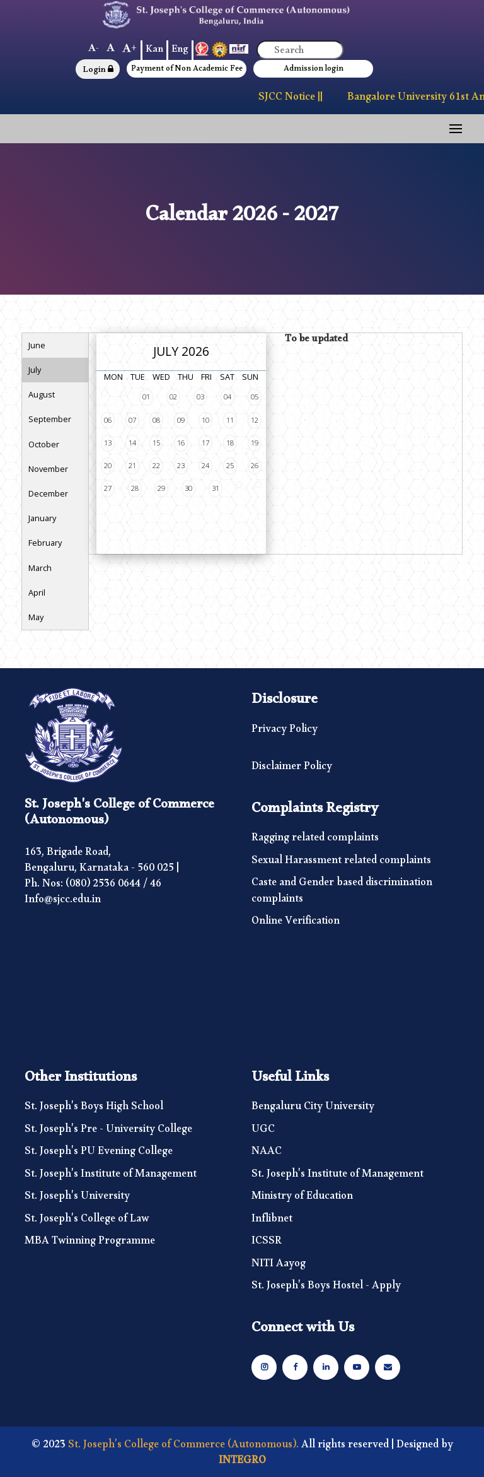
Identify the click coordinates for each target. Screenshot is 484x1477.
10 (205, 420)
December (48, 493)
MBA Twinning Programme (90, 1243)
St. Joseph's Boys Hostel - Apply (326, 1288)
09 (181, 420)
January (42, 518)
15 (156, 442)
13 (108, 442)
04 (227, 396)
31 (215, 488)
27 (108, 488)
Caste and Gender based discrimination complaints (341, 893)
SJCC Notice (287, 99)
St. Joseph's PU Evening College (99, 1154)
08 (156, 420)
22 (156, 465)
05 (254, 396)
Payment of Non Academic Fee (187, 70)
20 (108, 465)
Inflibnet (271, 1221)
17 (205, 442)
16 (181, 442)
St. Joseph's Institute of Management (111, 1176)
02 (173, 396)
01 (146, 396)
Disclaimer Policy (291, 769)
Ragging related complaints (315, 840)
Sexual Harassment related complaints (341, 863)
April (36, 592)
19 (254, 442)
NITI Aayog (278, 1266)
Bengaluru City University (312, 1109)
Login (98, 71)
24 (205, 465)
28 (135, 488)
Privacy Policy (284, 732)
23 (181, 465)
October (43, 444)
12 (254, 420)
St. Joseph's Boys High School (94, 1109)
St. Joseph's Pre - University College (108, 1132)
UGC (263, 1132)
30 (188, 488)
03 (200, 396)
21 (132, 465)
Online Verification (295, 923)
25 (230, 465)
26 (254, 465)
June (36, 345)
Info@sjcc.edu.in (63, 902)
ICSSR (266, 1243)
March (40, 568)
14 (132, 442)
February (45, 542)
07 (132, 420)
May (35, 617)
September (49, 419)
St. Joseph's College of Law (87, 1221)
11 (230, 420)
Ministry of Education (302, 1199)
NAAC (266, 1154)
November (48, 468)
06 (108, 420)
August (41, 394)
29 (161, 488)
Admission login (313, 70)
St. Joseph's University (77, 1199)
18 (230, 442)
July (34, 369)
